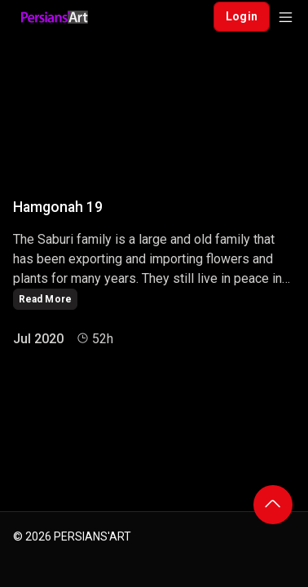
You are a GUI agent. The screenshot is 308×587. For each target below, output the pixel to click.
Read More (45, 299)
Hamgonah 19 (58, 207)
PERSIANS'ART (92, 536)
